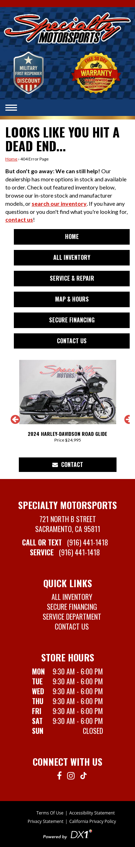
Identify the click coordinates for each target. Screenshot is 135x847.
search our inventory (59, 203)
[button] (10, 422)
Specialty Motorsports (67, 505)
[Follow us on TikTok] (83, 775)
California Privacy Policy (92, 821)
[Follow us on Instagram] (71, 775)
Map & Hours (72, 299)
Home (11, 159)
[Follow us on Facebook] (59, 775)
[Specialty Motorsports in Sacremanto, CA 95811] (67, 28)
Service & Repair (72, 278)
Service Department (72, 616)
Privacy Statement (46, 821)
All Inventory (71, 257)
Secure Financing (71, 320)
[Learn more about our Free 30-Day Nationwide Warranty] (96, 72)
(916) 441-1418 (87, 542)
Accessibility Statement (92, 813)
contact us (19, 219)
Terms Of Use (50, 813)
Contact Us (72, 341)
